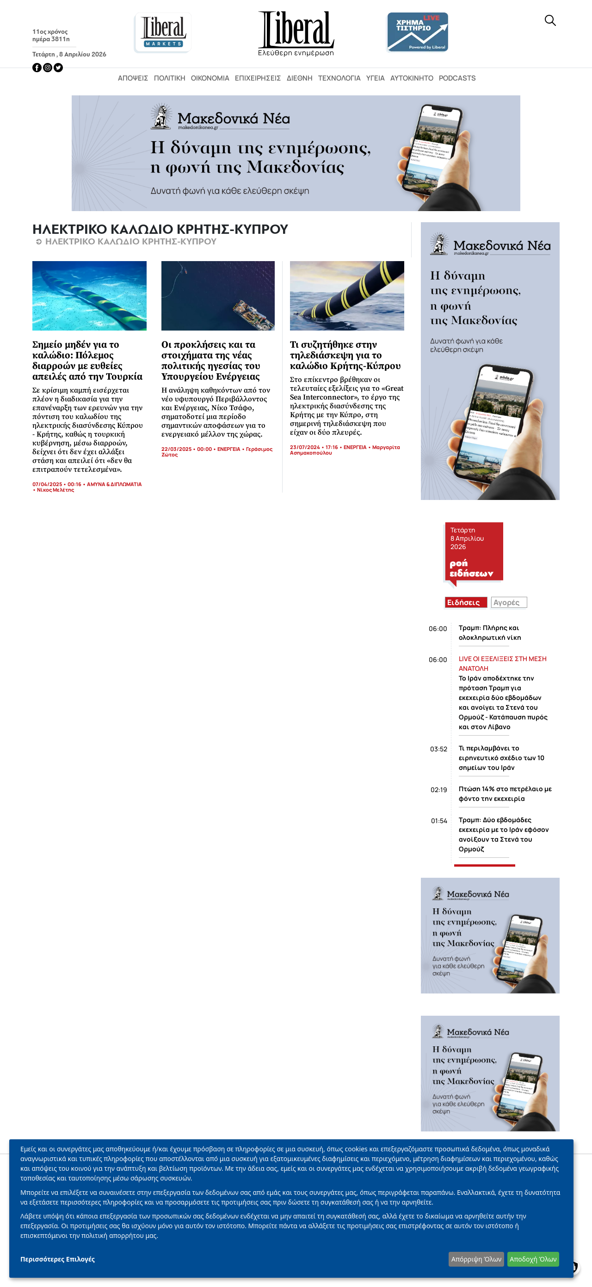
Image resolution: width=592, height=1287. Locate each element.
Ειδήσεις (463, 602)
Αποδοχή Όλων (533, 1259)
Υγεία (375, 78)
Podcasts (457, 78)
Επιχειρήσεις (258, 78)
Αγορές (506, 602)
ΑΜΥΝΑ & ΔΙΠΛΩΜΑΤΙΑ (114, 484)
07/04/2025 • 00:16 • (59, 484)
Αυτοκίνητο (411, 78)
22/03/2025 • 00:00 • (189, 448)
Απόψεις (133, 78)
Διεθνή (300, 78)
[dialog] (291, 1208)
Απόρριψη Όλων (476, 1259)
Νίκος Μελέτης (55, 489)
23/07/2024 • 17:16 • (317, 447)
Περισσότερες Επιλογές (57, 1259)
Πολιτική (169, 78)
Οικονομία (210, 78)
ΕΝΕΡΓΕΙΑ (228, 448)
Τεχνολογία (339, 78)
